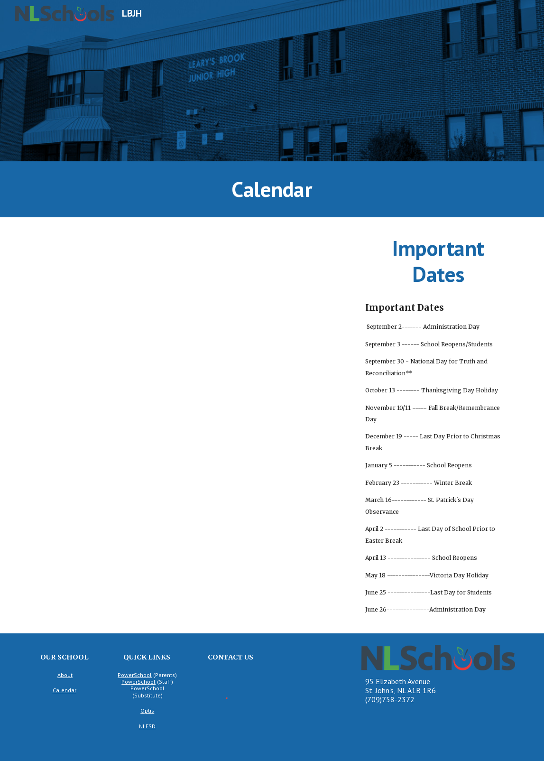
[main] (272, 189)
